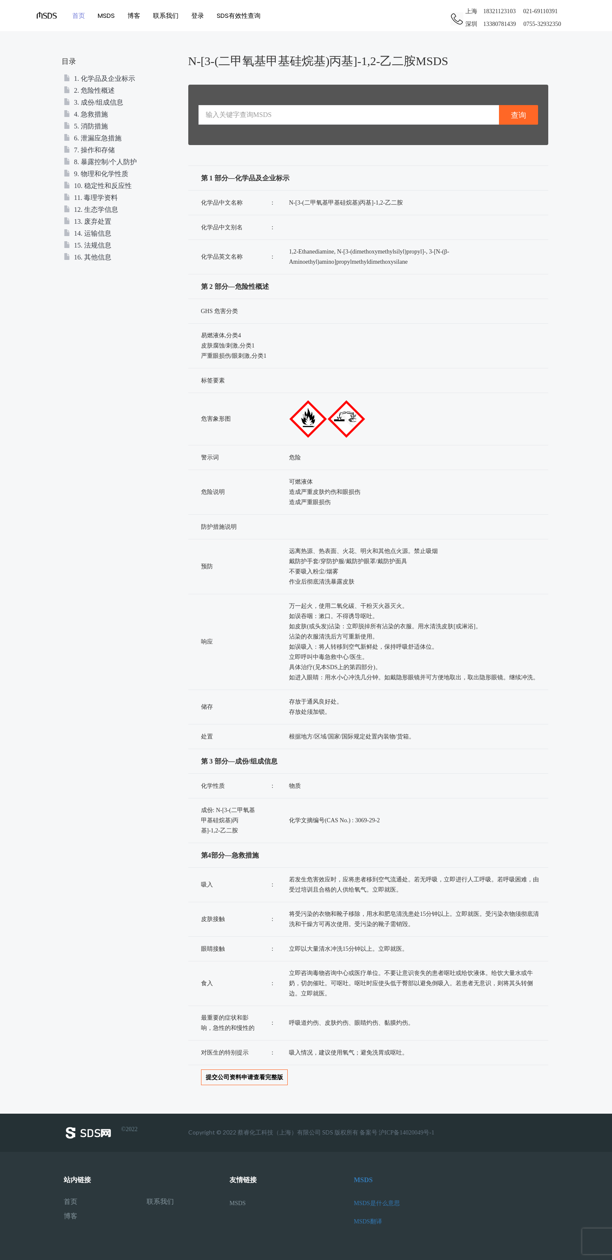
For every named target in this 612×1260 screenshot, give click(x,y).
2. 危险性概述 (89, 90)
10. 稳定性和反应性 (98, 185)
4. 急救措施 (86, 114)
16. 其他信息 (87, 257)
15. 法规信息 (87, 245)
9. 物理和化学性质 (96, 173)
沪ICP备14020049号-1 (406, 1132)
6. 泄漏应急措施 (93, 138)
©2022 (101, 1132)
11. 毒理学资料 (91, 197)
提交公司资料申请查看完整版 (244, 1077)
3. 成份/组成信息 (93, 102)
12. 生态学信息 (91, 209)
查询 (518, 115)
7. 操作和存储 (89, 150)
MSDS (106, 15)
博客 (134, 15)
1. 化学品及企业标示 (99, 78)
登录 (197, 15)
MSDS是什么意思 (377, 1203)
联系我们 (165, 15)
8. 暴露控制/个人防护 (100, 161)
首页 (78, 15)
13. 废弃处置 (87, 221)
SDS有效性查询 (239, 15)
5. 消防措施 (86, 126)
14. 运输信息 (87, 233)
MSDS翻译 (368, 1221)
